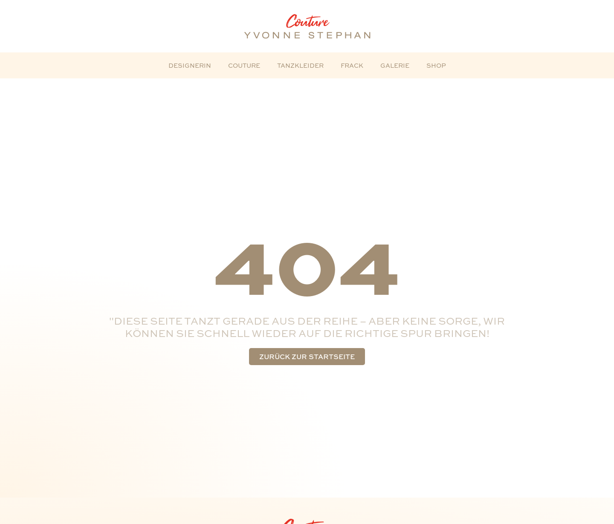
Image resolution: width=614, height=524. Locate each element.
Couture (244, 65)
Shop (436, 65)
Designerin (189, 65)
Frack (352, 65)
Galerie (394, 65)
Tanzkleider (300, 65)
